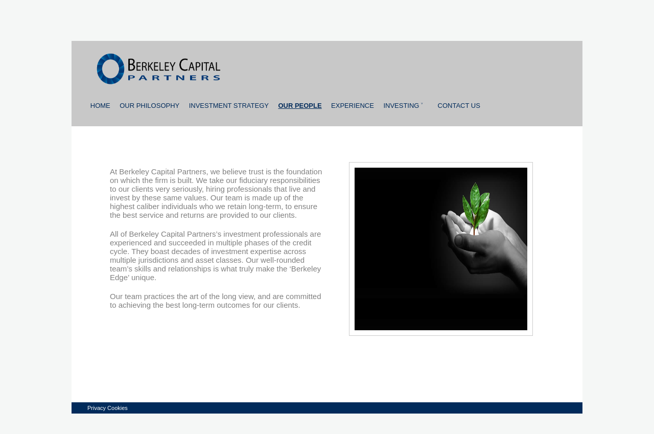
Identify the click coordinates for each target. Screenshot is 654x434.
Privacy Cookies (107, 408)
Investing (403, 105)
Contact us (459, 105)
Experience (352, 105)
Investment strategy (229, 105)
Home (100, 105)
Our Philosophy (149, 105)
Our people (299, 105)
